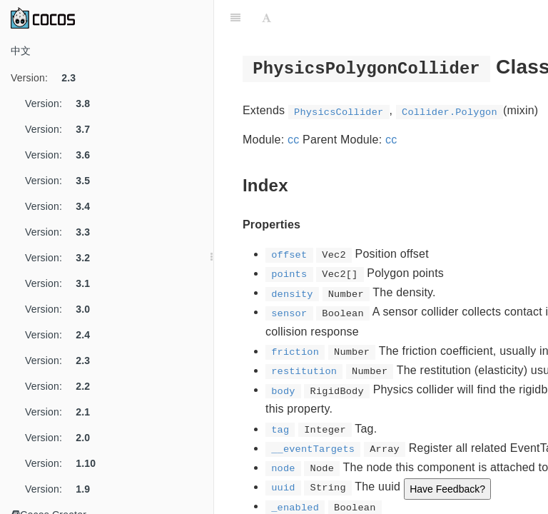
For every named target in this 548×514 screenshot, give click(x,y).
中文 (21, 50)
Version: (48, 78)
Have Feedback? (447, 489)
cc (293, 139)
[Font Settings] (266, 18)
